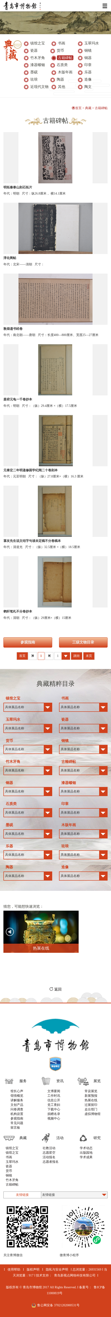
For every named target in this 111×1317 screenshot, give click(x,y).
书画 (9, 1157)
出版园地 (86, 1152)
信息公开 (53, 1100)
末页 (89, 656)
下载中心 (53, 1109)
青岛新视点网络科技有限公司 (75, 1275)
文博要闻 (53, 1091)
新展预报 (91, 1095)
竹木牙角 (12, 1180)
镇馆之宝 (12, 1148)
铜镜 (9, 1175)
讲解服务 (16, 1100)
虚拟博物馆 (93, 1114)
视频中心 (53, 1118)
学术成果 (86, 1157)
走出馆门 (91, 1109)
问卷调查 (16, 1109)
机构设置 (16, 1114)
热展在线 (91, 1100)
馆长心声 (16, 1091)
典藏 (88, 108)
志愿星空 (49, 1152)
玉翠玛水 (12, 1161)
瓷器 (9, 1166)
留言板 (15, 1127)
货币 (9, 1171)
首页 (77, 108)
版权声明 (33, 1269)
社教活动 (49, 1148)
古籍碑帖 (101, 108)
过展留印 (91, 1105)
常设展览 (91, 1091)
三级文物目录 (83, 642)
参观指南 (28, 642)
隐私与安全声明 (57, 1269)
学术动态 (86, 1148)
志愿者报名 (51, 1161)
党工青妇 (53, 1105)
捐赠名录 (53, 1114)
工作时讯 (53, 1095)
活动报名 (49, 1157)
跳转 (76, 656)
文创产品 (16, 1105)
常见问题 (16, 1123)
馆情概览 (16, 1095)
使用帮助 (14, 1269)
